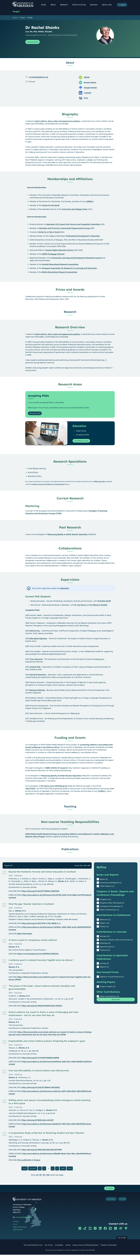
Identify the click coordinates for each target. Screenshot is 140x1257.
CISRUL (89, 202)
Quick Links (108, 5)
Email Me (34, 414)
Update (109, 1190)
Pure (86, 98)
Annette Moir (35, 668)
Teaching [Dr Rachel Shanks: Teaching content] (70, 807)
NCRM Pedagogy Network (53, 254)
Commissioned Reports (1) (111, 884)
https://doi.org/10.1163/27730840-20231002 (40, 892)
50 (44, 1176)
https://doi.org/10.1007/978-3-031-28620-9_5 (40, 925)
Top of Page (122, 1240)
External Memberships (36, 217)
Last (70, 1170)
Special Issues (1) (107, 948)
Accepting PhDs (33, 42)
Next (63, 1170)
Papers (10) (104, 924)
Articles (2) (104, 965)
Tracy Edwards (36, 660)
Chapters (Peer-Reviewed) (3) (112, 904)
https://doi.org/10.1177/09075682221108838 (40, 1059)
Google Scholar (90, 88)
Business (95, 5)
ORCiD (86, 78)
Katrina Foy (35, 632)
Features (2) (105, 951)
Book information (24, 935)
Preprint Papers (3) (107, 988)
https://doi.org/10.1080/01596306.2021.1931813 (41, 1007)
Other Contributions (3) (109, 998)
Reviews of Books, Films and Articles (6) (116, 941)
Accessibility (59, 1247)
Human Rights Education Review (60, 251)
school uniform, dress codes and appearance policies (57, 121)
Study (44, 5)
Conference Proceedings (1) (111, 908)
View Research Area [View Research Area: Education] (82, 442)
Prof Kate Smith (104, 602)
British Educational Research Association (59, 273)
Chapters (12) (105, 901)
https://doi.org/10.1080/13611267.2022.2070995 (41, 1151)
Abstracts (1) (105, 921)
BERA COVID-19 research (57, 769)
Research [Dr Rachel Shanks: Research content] (70, 312)
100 (48, 1176)
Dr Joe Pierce (80, 606)
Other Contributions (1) (109, 911)
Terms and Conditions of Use (33, 1247)
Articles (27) (105, 938)
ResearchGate (90, 83)
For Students (107, 1202)
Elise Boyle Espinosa (38, 640)
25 (40, 1176)
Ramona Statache (37, 691)
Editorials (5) (105, 944)
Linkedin (87, 93)
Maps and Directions (20, 1229)
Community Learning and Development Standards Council (76, 258)
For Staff (121, 1202)
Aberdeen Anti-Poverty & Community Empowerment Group (64, 229)
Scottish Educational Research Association (60, 265)
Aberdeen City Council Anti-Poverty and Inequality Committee (73, 225)
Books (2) (104, 880)
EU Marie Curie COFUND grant (54, 787)
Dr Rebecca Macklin (98, 606)
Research (65, 5)
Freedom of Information (109, 1247)
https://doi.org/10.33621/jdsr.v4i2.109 (37, 1121)
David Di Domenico (38, 676)
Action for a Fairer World (49, 232)
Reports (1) (104, 968)
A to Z (15, 1226)
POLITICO (30, 790)
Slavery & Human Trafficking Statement (85, 1247)
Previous (34, 1170)
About (54, 5)
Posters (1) (104, 928)
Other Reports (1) (107, 887)
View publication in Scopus (28, 1161)
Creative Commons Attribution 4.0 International (48, 486)
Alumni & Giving (80, 5)
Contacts (16, 1224)
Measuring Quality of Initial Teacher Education (61, 777)
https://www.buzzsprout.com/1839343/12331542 (37, 955)
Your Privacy (49, 1247)
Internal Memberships (36, 188)
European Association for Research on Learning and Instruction (69, 269)
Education (64, 590)
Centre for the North (50, 206)
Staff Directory (18, 1232)
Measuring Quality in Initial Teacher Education (67, 536)
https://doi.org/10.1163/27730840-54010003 (40, 1089)
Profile (30, 18)
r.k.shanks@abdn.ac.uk (38, 78)
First (26, 1170)
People (17, 11)
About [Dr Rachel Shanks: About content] (70, 63)
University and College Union (74, 210)
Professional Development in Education (83, 236)
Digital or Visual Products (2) (112, 978)
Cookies (67, 1247)
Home (15, 18)
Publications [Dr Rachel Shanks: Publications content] (70, 850)
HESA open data (99, 483)
